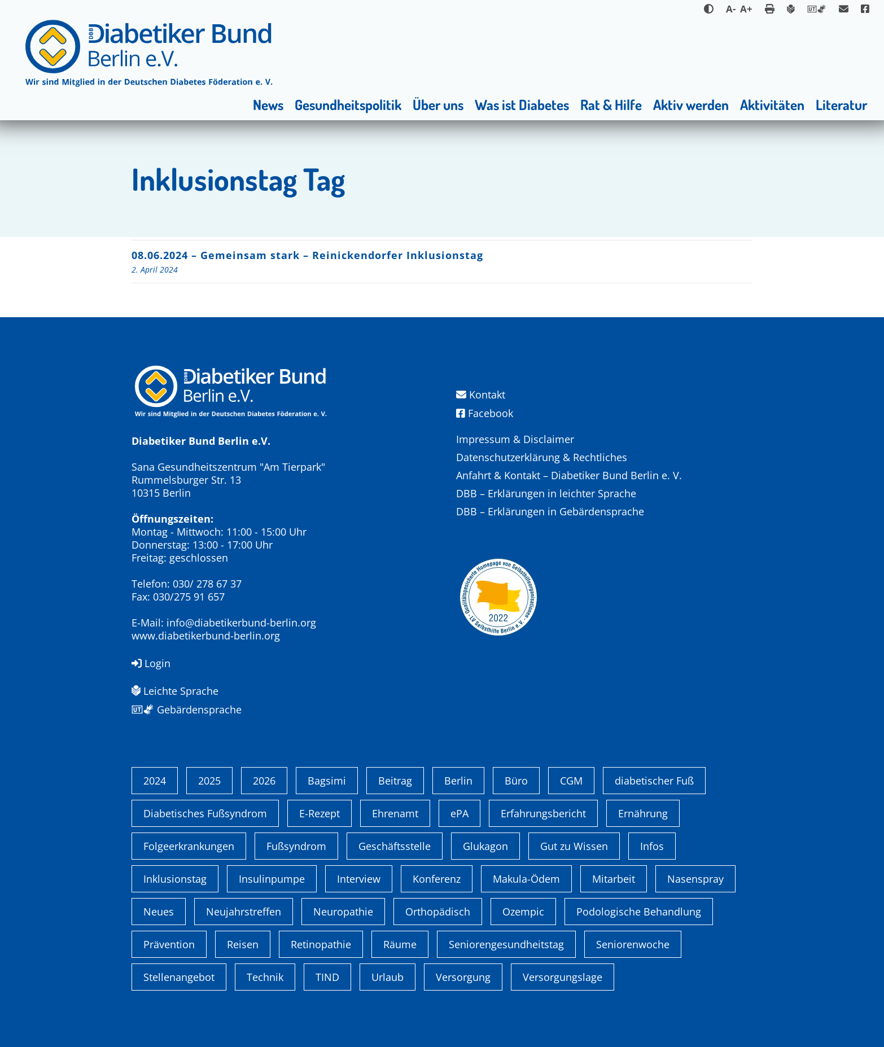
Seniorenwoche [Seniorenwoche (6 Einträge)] (632, 944)
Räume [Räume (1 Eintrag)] (400, 944)
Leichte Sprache (175, 691)
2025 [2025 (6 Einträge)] (209, 780)
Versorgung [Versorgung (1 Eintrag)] (463, 977)
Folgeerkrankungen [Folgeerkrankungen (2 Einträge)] (188, 846)
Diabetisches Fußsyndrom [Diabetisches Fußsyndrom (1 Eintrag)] (205, 813)
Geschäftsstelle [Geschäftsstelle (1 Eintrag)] (394, 846)
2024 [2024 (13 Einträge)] (154, 780)
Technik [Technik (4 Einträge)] (265, 977)
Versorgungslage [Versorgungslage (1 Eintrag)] (562, 977)
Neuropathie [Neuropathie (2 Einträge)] (343, 911)
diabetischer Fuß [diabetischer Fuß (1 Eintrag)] (654, 780)
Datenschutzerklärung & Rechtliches (541, 457)
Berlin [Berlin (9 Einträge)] (458, 780)
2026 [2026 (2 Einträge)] (264, 780)
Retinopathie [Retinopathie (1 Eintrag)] (321, 944)
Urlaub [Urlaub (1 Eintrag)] (387, 977)
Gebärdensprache (187, 709)
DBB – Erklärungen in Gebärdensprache (550, 511)
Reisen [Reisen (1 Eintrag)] (243, 944)
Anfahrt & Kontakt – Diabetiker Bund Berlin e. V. (569, 475)
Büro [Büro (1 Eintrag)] (516, 780)
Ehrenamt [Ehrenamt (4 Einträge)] (395, 813)
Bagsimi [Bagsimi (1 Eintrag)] (327, 780)
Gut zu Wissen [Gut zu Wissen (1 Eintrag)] (574, 846)
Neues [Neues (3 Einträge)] (158, 911)
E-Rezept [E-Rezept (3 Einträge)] (319, 813)
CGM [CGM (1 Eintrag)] (571, 780)
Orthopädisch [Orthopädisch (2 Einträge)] (437, 911)
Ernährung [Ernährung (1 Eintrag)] (643, 813)
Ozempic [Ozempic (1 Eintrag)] (523, 911)
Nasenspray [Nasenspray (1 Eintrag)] (695, 879)
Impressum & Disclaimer (515, 439)
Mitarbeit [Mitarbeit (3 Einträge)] (613, 879)
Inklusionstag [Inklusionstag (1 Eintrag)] (175, 879)
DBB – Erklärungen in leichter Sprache (546, 493)
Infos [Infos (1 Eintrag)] (652, 846)
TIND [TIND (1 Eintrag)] (327, 977)
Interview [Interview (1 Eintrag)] (358, 879)
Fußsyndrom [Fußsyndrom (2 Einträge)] (296, 846)
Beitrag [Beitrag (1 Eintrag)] (395, 780)
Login (151, 663)
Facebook (484, 413)
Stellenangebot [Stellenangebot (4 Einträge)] (179, 977)
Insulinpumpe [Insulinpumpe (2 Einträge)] (272, 879)
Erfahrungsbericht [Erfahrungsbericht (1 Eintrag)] (543, 813)
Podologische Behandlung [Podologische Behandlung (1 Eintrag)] (638, 911)
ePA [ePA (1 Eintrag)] (459, 813)
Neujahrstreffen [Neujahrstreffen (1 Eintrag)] (243, 911)
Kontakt (480, 394)
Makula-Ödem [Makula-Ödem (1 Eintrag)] (526, 879)
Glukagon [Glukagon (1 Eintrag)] (485, 846)
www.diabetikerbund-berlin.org (206, 635)
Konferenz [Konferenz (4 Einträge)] (437, 879)
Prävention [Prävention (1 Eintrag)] (169, 944)
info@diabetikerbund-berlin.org (241, 622)
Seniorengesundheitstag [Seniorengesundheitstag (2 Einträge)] (506, 944)
